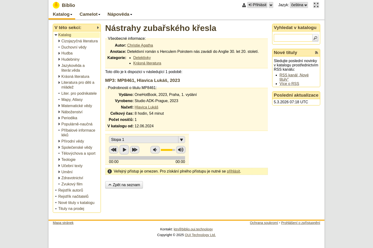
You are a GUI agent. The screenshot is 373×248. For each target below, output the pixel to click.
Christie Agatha (140, 45)
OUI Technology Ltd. (200, 235)
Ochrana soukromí (264, 223)
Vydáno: (126, 95)
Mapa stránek (63, 223)
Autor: (120, 45)
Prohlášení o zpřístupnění (300, 223)
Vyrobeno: (124, 101)
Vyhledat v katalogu (295, 27)
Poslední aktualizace (296, 95)
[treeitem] (77, 35)
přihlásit (233, 171)
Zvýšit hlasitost (181, 150)
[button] (271, 5)
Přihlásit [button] (257, 5)
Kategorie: (117, 58)
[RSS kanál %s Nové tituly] (317, 52)
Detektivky (142, 58)
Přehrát (124, 149)
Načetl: (127, 107)
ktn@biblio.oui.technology (193, 229)
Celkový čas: (122, 113)
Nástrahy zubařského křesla (160, 28)
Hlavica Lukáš (146, 107)
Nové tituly (285, 52)
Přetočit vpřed (134, 150)
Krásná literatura (147, 63)
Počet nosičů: (121, 120)
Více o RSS (289, 84)
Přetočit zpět (113, 150)
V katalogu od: (121, 126)
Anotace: (118, 52)
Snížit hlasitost (155, 150)
